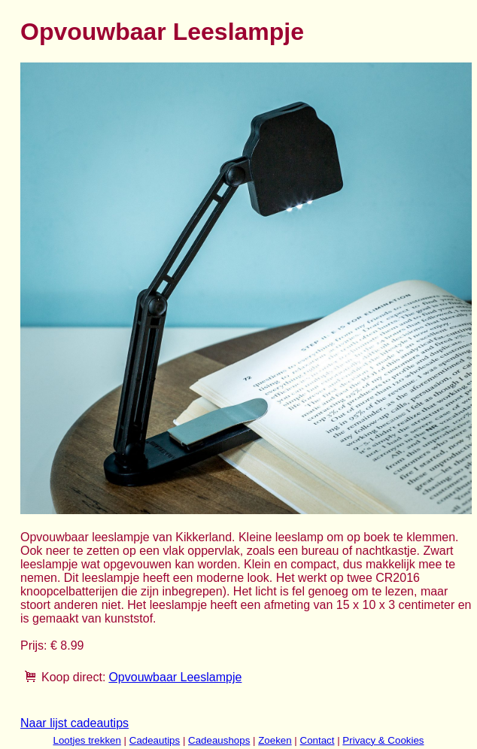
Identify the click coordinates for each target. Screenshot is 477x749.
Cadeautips (154, 740)
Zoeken (274, 740)
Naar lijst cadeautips (74, 723)
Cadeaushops (219, 740)
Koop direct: (73, 677)
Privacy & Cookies (383, 740)
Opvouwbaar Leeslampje (175, 677)
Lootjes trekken (86, 740)
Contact (317, 740)
